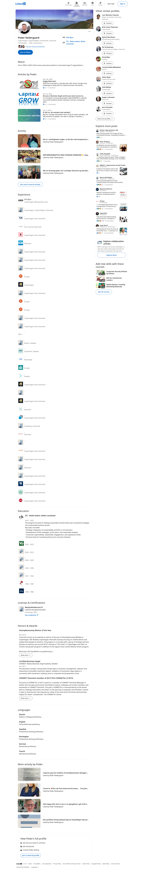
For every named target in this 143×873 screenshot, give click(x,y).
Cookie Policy (86, 864)
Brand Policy (106, 864)
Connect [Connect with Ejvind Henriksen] (108, 43)
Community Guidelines (22, 867)
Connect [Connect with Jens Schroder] (108, 113)
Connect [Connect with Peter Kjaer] (108, 83)
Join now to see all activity (30, 184)
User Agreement (47, 864)
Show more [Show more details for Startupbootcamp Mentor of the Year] (26, 655)
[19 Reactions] (99, 137)
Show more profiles (105, 119)
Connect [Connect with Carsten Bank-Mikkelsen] (108, 73)
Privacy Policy (57, 864)
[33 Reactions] (100, 149)
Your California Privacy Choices (72, 864)
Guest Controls (115, 864)
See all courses (103, 292)
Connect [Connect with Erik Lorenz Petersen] (108, 33)
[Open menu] (89, 31)
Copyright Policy (96, 864)
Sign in (122, 4)
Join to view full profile (30, 855)
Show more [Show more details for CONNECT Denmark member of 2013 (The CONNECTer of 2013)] (26, 698)
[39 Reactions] (100, 209)
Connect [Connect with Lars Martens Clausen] (108, 23)
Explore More (111, 255)
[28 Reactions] (98, 196)
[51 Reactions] (100, 233)
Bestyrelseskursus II (34, 607)
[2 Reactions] (98, 173)
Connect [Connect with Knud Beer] (108, 63)
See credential (31, 615)
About (30, 864)
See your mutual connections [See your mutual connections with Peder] (35, 47)
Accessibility (37, 864)
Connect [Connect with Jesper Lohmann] (108, 103)
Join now (111, 4)
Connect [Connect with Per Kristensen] (108, 53)
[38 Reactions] (99, 161)
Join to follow (25, 52)
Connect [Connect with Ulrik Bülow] (108, 93)
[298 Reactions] (100, 221)
